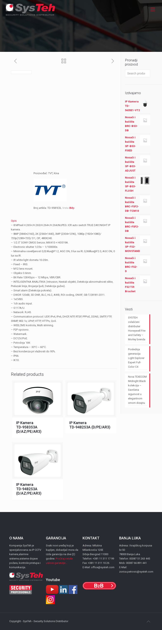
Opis (14, 220)
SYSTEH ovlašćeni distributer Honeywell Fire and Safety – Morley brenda (136, 328)
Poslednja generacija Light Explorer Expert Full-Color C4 (136, 358)
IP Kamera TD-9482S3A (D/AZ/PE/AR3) (28, 488)
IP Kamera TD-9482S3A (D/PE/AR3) (89, 425)
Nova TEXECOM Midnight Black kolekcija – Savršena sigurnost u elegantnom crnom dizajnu (137, 389)
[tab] (64, 221)
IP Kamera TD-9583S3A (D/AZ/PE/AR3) (28, 427)
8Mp (71, 207)
